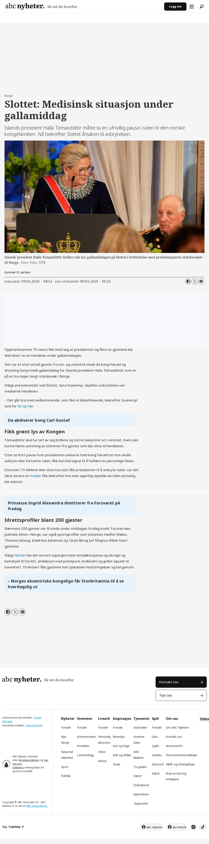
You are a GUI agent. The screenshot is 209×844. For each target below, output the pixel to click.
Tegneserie (140, 803)
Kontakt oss (168, 682)
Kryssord (158, 764)
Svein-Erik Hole (33, 725)
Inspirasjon (122, 718)
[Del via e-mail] (201, 281)
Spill (155, 718)
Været (137, 776)
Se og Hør (25, 406)
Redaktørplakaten (29, 760)
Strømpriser (141, 785)
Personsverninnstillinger (181, 755)
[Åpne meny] (191, 6)
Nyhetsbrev (141, 794)
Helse (102, 752)
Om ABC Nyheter (177, 727)
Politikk (66, 776)
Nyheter (68, 718)
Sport (64, 767)
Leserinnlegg (85, 755)
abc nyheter (154, 827)
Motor (102, 761)
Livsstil (104, 718)
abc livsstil (179, 827)
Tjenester (141, 718)
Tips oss (165, 695)
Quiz (155, 737)
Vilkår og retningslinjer (180, 764)
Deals (116, 764)
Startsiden (140, 727)
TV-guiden (140, 767)
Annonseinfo (174, 746)
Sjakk (155, 746)
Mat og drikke (122, 755)
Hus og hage (121, 746)
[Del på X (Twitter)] (194, 281)
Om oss (172, 718)
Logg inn (175, 6)
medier (35, 475)
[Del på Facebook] (188, 281)
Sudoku (157, 755)
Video (204, 719)
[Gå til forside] (41, 6)
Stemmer (85, 718)
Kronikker (83, 746)
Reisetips (119, 737)
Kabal (155, 773)
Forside (66, 727)
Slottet (20, 555)
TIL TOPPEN (11, 827)
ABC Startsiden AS (36, 806)
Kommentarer (86, 737)
